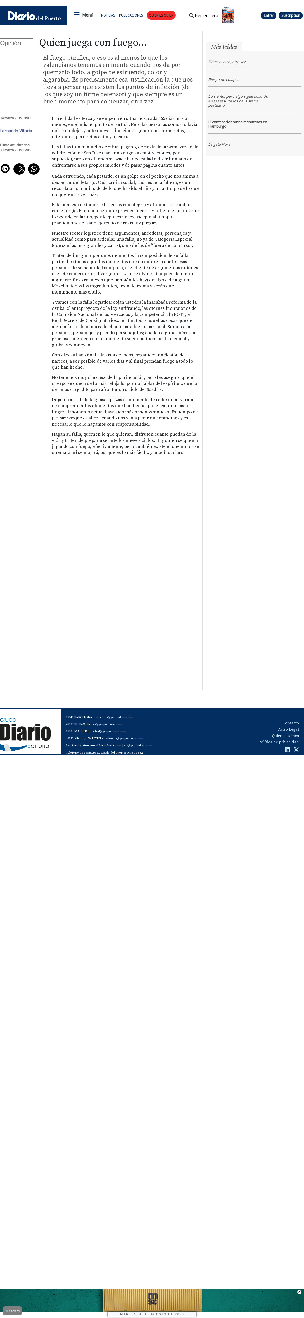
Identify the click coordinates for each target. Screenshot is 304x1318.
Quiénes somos (285, 735)
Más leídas (224, 47)
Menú (87, 15)
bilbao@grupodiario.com (104, 724)
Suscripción (290, 15)
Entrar (269, 15)
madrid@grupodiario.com (107, 731)
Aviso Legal (288, 729)
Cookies (12, 1311)
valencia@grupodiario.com (124, 738)
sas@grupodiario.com (139, 745)
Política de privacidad (278, 742)
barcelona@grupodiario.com (114, 717)
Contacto (290, 723)
